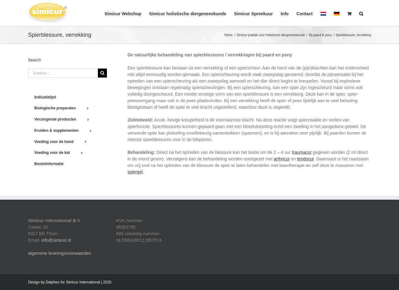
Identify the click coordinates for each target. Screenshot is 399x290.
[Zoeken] (102, 73)
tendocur (305, 158)
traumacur (302, 152)
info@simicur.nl (56, 240)
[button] (361, 13)
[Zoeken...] (63, 73)
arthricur (282, 158)
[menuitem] (323, 13)
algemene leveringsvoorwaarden (59, 253)
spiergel (135, 171)
